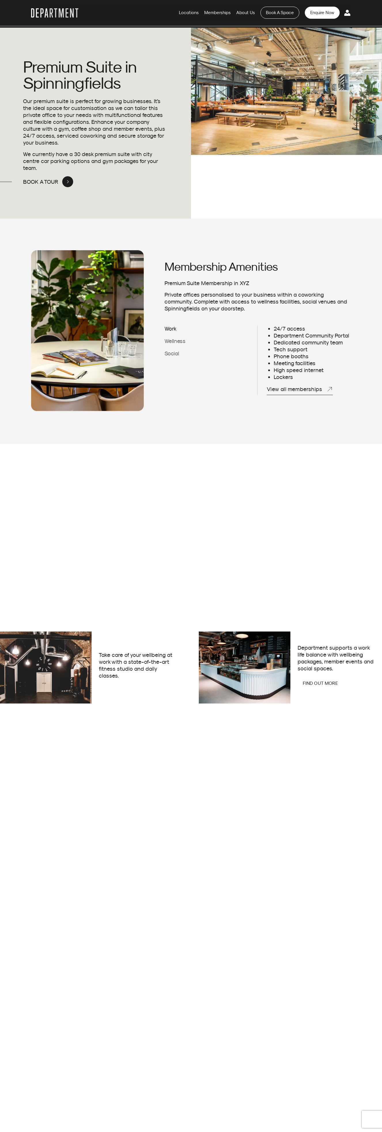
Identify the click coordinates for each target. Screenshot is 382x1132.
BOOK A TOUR (40, 181)
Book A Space (285, 13)
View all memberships (294, 389)
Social (171, 353)
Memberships (228, 13)
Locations (202, 13)
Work (170, 328)
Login (348, 13)
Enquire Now (324, 13)
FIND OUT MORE (320, 683)
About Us (253, 13)
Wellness (175, 340)
